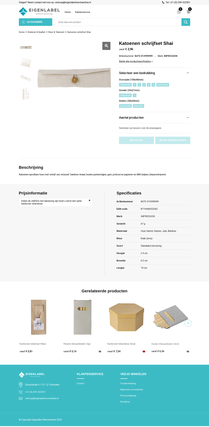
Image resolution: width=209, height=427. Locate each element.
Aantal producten (131, 117)
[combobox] (118, 22)
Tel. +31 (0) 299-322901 (178, 2)
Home (68, 12)
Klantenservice (82, 12)
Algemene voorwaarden (131, 390)
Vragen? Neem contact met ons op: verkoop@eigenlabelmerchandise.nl (55, 2)
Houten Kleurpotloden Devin (165, 344)
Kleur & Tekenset (57, 32)
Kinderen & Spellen (37, 32)
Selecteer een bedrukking (137, 73)
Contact (80, 384)
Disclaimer (125, 402)
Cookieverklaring (128, 384)
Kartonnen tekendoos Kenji (121, 344)
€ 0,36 (157, 351)
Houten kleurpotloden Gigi (76, 344)
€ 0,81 (26, 351)
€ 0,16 (69, 351)
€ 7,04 (113, 351)
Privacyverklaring (128, 396)
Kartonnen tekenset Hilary (33, 344)
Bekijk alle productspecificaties (136, 61)
